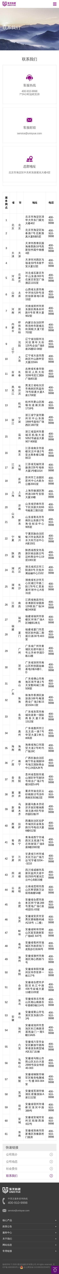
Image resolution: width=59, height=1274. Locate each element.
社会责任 (11, 1168)
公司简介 (11, 1154)
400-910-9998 (29, 91)
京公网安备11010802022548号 (35, 1267)
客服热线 (29, 85)
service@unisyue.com (29, 133)
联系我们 (11, 1175)
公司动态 (11, 1161)
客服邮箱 (29, 127)
